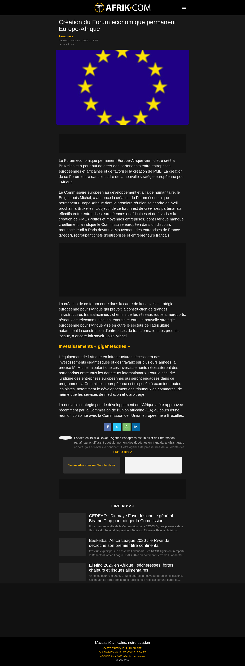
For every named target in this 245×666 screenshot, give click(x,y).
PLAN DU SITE (133, 648)
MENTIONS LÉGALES (134, 652)
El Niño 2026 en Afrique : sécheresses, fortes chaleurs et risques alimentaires (131, 568)
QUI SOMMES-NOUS (110, 652)
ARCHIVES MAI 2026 (111, 656)
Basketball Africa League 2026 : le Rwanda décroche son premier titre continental (129, 543)
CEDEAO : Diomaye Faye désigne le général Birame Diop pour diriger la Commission (131, 518)
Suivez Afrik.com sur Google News (91, 465)
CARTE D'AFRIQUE (113, 648)
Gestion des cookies (134, 656)
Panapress (66, 36)
